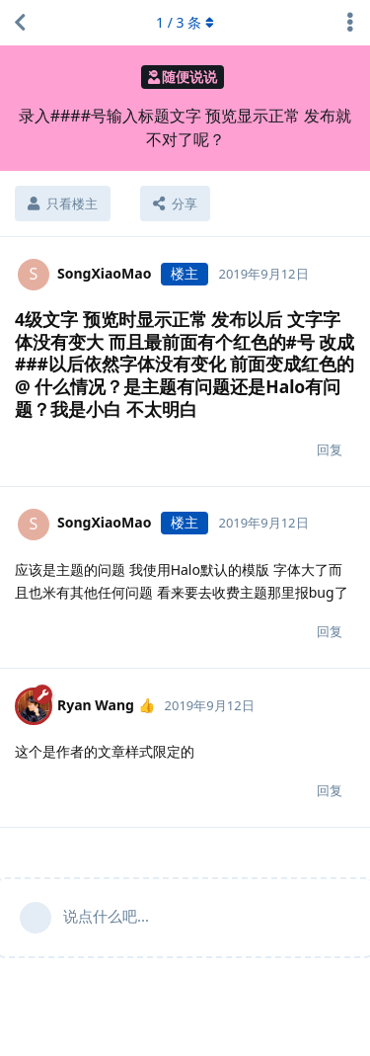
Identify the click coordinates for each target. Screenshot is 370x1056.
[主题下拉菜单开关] (350, 22)
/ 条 (185, 22)
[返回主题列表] (19, 22)
